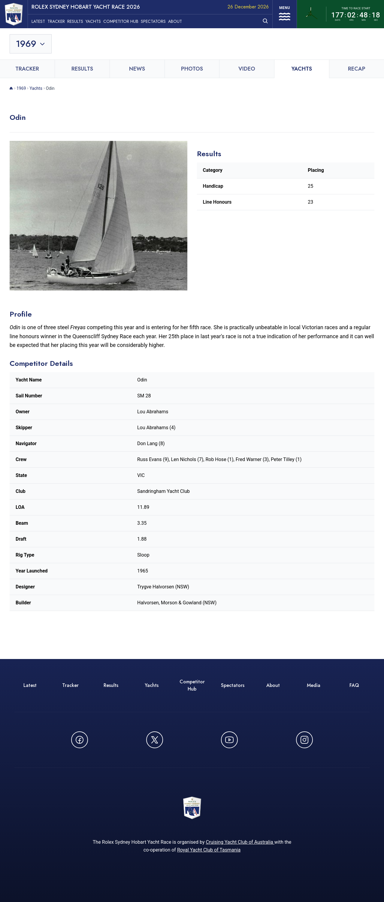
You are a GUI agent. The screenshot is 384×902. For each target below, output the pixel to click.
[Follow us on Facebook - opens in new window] (79, 739)
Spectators (153, 21)
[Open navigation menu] (285, 14)
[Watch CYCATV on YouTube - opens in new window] (229, 739)
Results (75, 21)
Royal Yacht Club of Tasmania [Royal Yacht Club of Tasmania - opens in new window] (208, 850)
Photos (192, 69)
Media (313, 685)
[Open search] (265, 21)
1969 (21, 88)
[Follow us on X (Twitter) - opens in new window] (154, 739)
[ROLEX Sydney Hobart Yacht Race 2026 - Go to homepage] (14, 14)
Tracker (56, 21)
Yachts (93, 21)
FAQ (354, 685)
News (137, 69)
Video (246, 69)
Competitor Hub (120, 21)
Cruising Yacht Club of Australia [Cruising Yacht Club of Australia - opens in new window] (240, 842)
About (175, 21)
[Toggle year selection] (31, 43)
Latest (38, 21)
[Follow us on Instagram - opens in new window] (304, 739)
